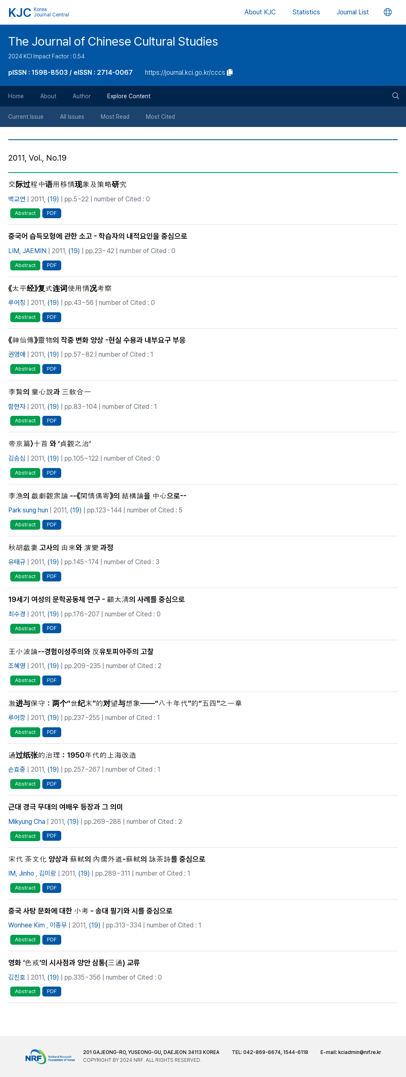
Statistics (306, 12)
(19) (53, 199)
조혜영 (16, 666)
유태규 (16, 562)
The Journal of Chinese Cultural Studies (113, 41)
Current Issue (26, 116)
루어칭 (16, 303)
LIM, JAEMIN (27, 251)
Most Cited (160, 116)
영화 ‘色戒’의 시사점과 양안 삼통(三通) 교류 (74, 962)
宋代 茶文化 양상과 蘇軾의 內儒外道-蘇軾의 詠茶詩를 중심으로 (106, 859)
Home (16, 96)
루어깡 (16, 718)
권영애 (16, 354)
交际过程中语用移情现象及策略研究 (67, 184)
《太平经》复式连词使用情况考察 (60, 288)
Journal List (353, 12)
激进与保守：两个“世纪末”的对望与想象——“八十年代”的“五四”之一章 (125, 703)
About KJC (260, 12)
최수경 (16, 614)
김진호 (16, 977)
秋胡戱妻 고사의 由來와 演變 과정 (60, 547)
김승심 (16, 458)
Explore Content (128, 96)
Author (82, 96)
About (48, 96)
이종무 (58, 925)
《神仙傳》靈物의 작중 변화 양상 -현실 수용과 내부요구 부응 (97, 340)
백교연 (16, 199)
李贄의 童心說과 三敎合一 (49, 391)
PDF (52, 213)
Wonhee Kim (26, 925)
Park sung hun (28, 510)
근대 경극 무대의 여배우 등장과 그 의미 (65, 807)
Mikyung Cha (26, 822)
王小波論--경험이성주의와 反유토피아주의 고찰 (81, 651)
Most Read (115, 116)
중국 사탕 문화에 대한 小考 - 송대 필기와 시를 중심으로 (90, 910)
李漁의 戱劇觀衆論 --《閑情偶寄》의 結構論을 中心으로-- (97, 495)
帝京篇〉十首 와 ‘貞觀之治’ (49, 443)
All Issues (72, 116)
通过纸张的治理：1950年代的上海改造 (72, 755)
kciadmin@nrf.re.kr (359, 1052)
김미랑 (47, 873)
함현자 (16, 407)
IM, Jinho (21, 873)
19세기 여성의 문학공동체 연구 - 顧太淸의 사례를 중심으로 (96, 599)
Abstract (25, 213)
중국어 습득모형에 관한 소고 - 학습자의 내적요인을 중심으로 (97, 236)
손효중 (16, 769)
